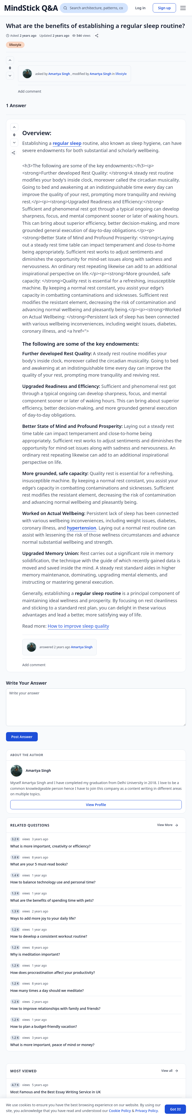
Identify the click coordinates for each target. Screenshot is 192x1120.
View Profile (96, 804)
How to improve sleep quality (78, 626)
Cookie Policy (120, 1110)
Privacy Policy (146, 1110)
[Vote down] (10, 76)
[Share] (97, 35)
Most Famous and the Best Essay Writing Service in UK (55, 1092)
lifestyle (15, 45)
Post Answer (21, 736)
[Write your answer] (96, 707)
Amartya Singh (59, 74)
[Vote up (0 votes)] (10, 60)
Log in (140, 7)
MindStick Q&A (31, 8)
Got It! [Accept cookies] (175, 1109)
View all (169, 1071)
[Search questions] (94, 8)
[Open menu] (183, 8)
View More (167, 825)
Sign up (164, 7)
